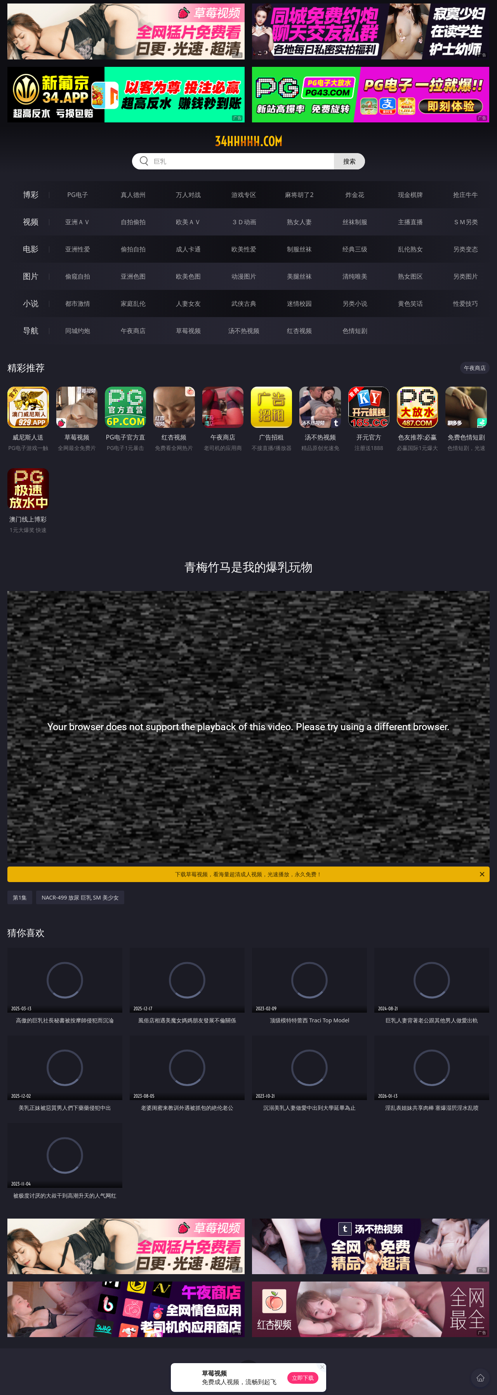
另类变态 (465, 249)
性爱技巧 (465, 303)
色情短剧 (354, 330)
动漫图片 (243, 276)
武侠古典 (243, 303)
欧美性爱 (243, 249)
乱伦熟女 (410, 249)
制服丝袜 (299, 249)
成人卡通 (188, 249)
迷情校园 (299, 303)
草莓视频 (188, 330)
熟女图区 (410, 276)
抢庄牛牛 (465, 194)
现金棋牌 (410, 194)
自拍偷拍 (133, 222)
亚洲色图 (133, 276)
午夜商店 (133, 330)
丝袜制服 (354, 222)
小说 (30, 303)
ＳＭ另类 (465, 222)
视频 (30, 221)
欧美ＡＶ (188, 222)
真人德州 (133, 194)
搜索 (349, 161)
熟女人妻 (299, 222)
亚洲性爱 (77, 249)
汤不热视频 (243, 330)
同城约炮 (77, 330)
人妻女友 (188, 303)
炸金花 (355, 194)
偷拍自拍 (133, 249)
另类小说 (354, 303)
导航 (30, 330)
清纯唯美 (354, 276)
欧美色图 (188, 276)
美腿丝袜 (299, 276)
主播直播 (410, 222)
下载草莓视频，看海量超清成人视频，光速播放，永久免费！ (330, 874)
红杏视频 (299, 330)
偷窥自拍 (77, 276)
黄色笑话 (410, 303)
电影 (30, 249)
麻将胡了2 (299, 194)
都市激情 (77, 303)
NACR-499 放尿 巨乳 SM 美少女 (80, 897)
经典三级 (354, 249)
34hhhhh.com (248, 141)
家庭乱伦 (133, 303)
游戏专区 (243, 194)
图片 (30, 276)
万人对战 (188, 194)
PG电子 (77, 194)
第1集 (20, 897)
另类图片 (465, 276)
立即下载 (303, 1377)
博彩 (30, 194)
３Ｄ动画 (243, 222)
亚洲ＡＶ (77, 222)
